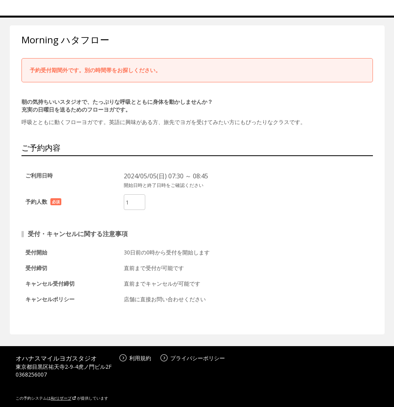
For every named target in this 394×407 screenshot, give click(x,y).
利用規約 (135, 358)
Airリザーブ (63, 398)
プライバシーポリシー (192, 358)
